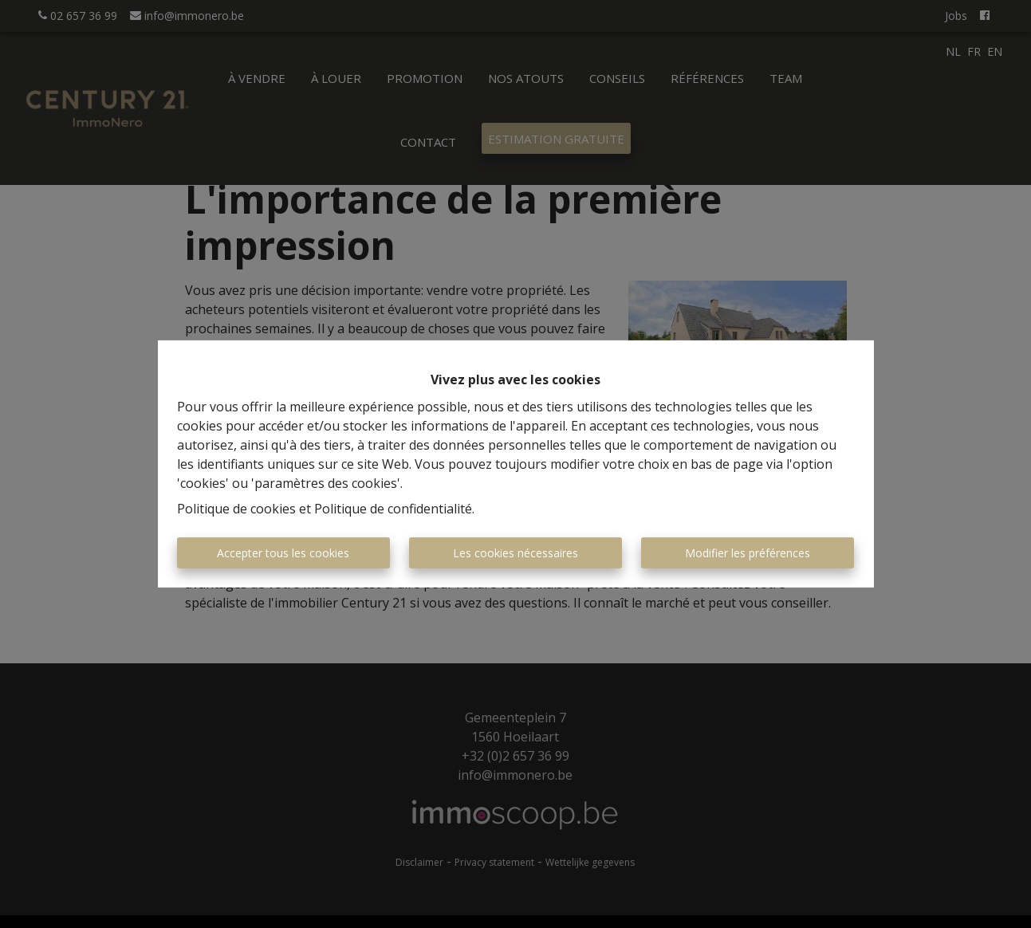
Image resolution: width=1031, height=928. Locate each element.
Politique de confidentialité (393, 508)
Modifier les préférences (747, 552)
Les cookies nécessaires (515, 552)
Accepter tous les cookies (283, 552)
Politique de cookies (236, 508)
